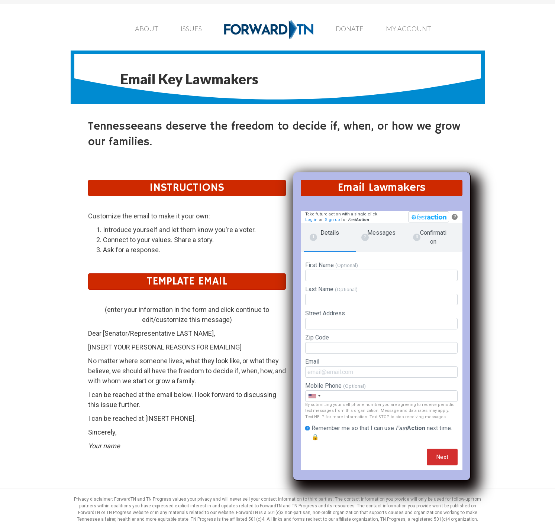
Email (381, 368)
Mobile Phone (381, 392)
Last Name (381, 295)
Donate (350, 29)
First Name (381, 271)
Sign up (332, 219)
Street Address (381, 319)
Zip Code (381, 344)
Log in (311, 219)
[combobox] (314, 396)
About (146, 29)
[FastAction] (428, 216)
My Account (408, 29)
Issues (191, 29)
